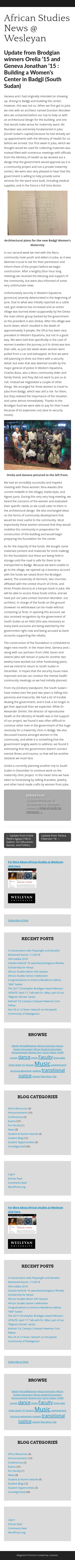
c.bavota (53, 1555)
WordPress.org (16, 1187)
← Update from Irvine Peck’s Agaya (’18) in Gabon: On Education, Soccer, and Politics (19, 840)
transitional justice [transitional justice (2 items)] (41, 1072)
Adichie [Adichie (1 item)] (15, 1045)
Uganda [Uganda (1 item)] (36, 1076)
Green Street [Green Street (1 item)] (15, 1065)
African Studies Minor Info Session (28, 971)
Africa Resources (17, 1108)
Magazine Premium (27, 1555)
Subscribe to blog (18, 920)
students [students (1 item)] (36, 1070)
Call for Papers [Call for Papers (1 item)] (49, 1052)
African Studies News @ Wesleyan (37, 28)
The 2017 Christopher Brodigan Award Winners (35, 988)
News (11, 1129)
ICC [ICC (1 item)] (23, 1065)
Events (12, 1121)
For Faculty (14, 1125)
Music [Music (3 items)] (42, 1063)
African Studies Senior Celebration (28, 976)
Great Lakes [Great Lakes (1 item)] (59, 1057)
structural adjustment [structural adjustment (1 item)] (21, 1070)
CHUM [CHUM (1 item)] (60, 1052)
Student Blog (15, 1138)
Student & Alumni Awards (23, 1134)
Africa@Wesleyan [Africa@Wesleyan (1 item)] (28, 1045)
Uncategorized (16, 1146)
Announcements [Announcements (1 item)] (20, 1052)
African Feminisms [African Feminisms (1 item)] (46, 1045)
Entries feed (15, 1178)
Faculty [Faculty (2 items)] (45, 1057)
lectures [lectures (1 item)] (30, 1065)
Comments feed (17, 1182)
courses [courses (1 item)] (14, 1057)
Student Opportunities (21, 1142)
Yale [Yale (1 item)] (54, 1076)
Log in (11, 1174)
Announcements (17, 1112)
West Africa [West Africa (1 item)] (46, 1076)
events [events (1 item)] (34, 1057)
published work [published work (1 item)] (58, 1065)
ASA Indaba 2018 (18, 959)
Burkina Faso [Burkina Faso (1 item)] (35, 1052)
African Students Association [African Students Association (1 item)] (48, 1049)
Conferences (15, 1117)
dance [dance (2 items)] (24, 1057)
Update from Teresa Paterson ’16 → (53, 837)
